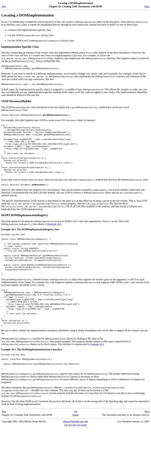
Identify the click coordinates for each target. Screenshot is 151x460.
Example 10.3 (97, 372)
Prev (4, 6)
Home (75, 446)
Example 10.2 (54, 236)
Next (146, 6)
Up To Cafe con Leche (75, 456)
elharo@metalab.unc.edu (75, 453)
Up (75, 443)
